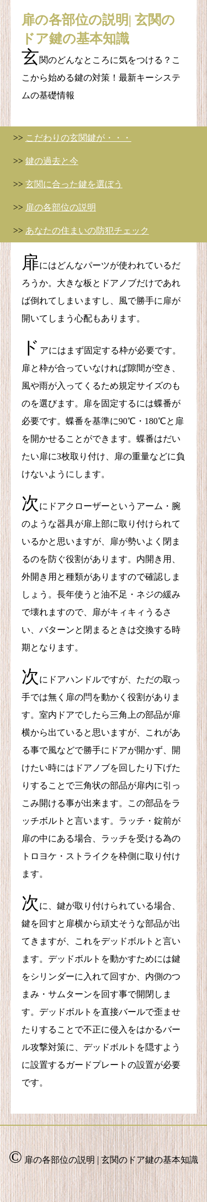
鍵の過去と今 (51, 161)
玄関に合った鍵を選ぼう (74, 184)
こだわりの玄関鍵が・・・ (78, 137)
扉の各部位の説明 (60, 207)
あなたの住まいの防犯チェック (87, 230)
